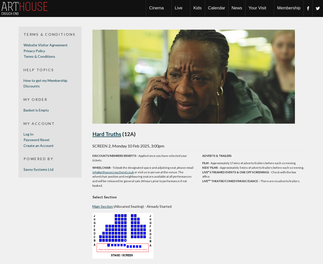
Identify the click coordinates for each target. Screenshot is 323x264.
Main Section (102, 206)
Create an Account (39, 145)
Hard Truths (106, 134)
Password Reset (37, 140)
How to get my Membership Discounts (45, 83)
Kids (197, 8)
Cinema (156, 8)
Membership (288, 8)
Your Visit (257, 8)
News (237, 8)
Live (179, 8)
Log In (28, 134)
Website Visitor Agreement (46, 45)
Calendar (216, 8)
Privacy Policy (34, 51)
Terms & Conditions (39, 56)
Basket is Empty (36, 110)
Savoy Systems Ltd (38, 169)
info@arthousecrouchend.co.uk (113, 172)
